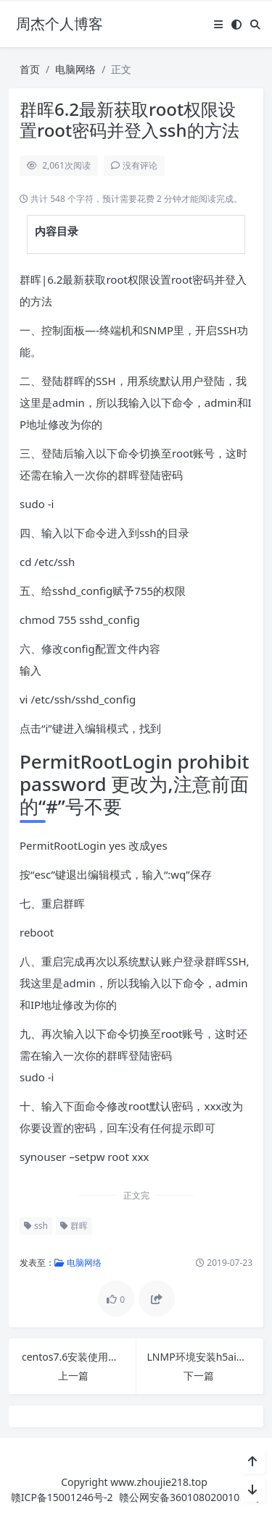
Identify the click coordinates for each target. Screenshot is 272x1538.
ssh (36, 1226)
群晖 (74, 1226)
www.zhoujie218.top (158, 1482)
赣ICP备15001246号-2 (62, 1497)
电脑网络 (75, 69)
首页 (30, 69)
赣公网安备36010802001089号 (190, 1497)
